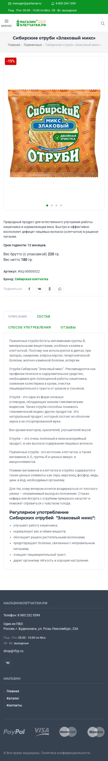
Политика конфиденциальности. (66, 753)
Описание (17, 316)
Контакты (14, 705)
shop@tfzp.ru (13, 651)
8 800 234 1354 (63, 3)
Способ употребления (29, 327)
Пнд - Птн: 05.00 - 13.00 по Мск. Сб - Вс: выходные (42, 10)
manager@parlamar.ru (24, 3)
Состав (43, 316)
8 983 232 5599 (29, 615)
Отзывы (68, 327)
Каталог (13, 698)
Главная (13, 691)
